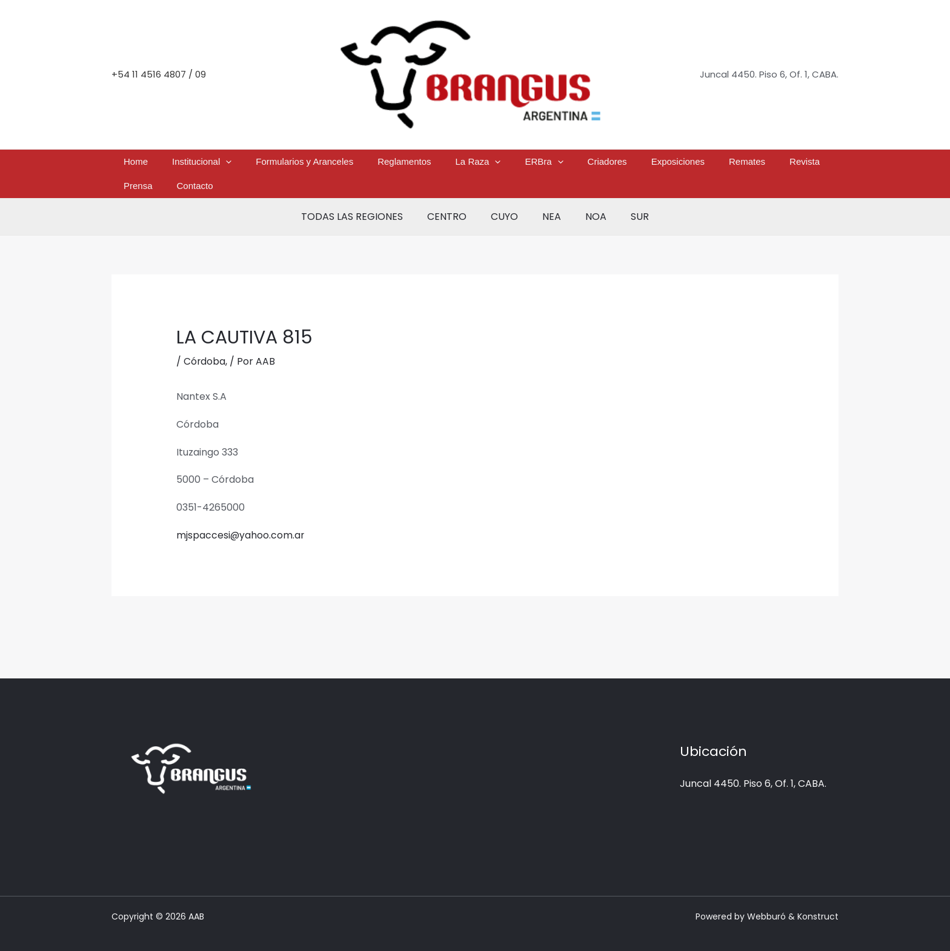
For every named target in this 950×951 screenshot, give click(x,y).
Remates (657, 164)
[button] (238, 165)
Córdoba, (206, 343)
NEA (549, 198)
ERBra (498, 165)
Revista (700, 164)
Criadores (546, 164)
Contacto (781, 164)
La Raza (446, 165)
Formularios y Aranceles (302, 164)
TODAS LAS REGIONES (364, 198)
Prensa (739, 164)
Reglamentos (387, 164)
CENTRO (454, 198)
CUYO (506, 198)
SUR (628, 198)
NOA (588, 198)
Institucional (214, 165)
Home (162, 164)
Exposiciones (602, 164)
